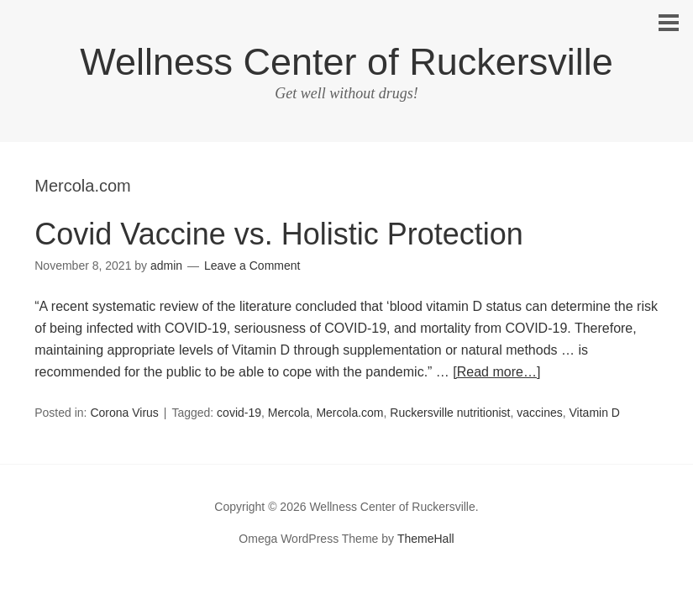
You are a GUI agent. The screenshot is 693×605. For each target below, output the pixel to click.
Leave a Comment (252, 265)
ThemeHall (425, 538)
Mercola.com (349, 412)
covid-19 (239, 412)
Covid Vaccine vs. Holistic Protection (278, 234)
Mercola (289, 412)
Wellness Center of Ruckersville (346, 61)
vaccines (539, 412)
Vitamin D (595, 412)
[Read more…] (496, 372)
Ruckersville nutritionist (450, 412)
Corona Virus (124, 412)
